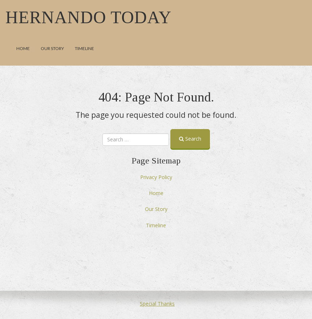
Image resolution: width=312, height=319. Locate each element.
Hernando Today (88, 17)
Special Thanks (157, 303)
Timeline (84, 48)
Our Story (52, 48)
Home (23, 48)
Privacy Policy (156, 177)
